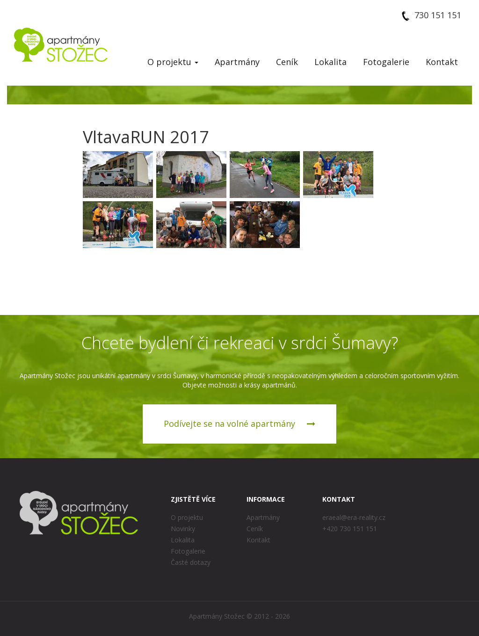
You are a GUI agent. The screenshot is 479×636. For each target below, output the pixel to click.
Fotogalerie (386, 61)
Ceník (287, 61)
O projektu (172, 61)
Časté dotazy (190, 562)
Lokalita (330, 61)
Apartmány (237, 61)
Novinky (183, 528)
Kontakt (442, 61)
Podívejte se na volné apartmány (239, 423)
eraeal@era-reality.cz (353, 517)
